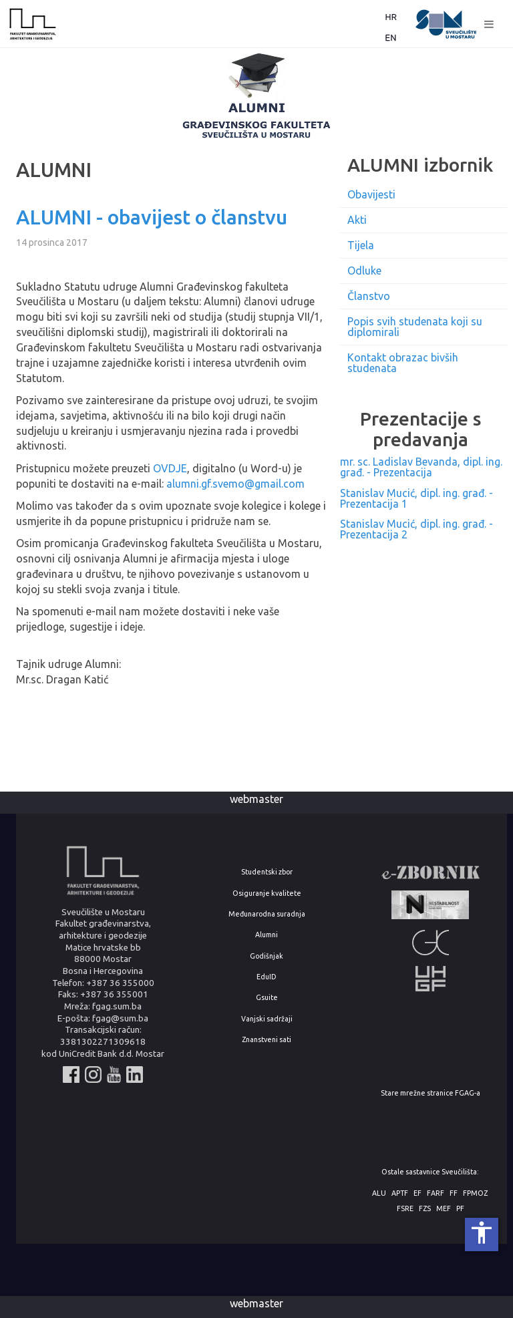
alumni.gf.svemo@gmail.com (235, 483)
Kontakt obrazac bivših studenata (402, 362)
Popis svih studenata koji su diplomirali (414, 326)
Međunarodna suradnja (266, 914)
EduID (266, 977)
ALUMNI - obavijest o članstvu (151, 217)
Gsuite (267, 997)
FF (454, 1193)
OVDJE (170, 468)
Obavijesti (371, 194)
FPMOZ (475, 1193)
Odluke (364, 271)
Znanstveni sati (266, 1039)
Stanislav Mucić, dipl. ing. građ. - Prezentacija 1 (416, 498)
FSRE (405, 1208)
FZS (425, 1208)
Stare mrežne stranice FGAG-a (430, 1093)
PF (460, 1208)
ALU (379, 1193)
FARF (435, 1193)
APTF (399, 1193)
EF (417, 1193)
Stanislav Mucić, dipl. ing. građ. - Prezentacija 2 (416, 529)
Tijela (360, 245)
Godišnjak (266, 956)
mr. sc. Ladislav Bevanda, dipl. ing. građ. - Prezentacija (421, 467)
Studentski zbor (267, 872)
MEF (443, 1208)
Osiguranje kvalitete (266, 893)
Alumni (266, 935)
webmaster (256, 799)
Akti (357, 220)
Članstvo (368, 296)
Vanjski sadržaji (267, 1019)
